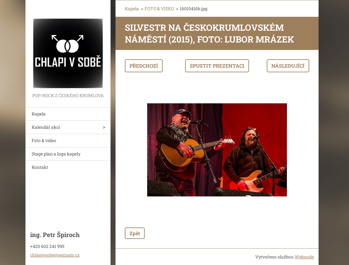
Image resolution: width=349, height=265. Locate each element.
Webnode (304, 257)
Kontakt (40, 167)
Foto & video (44, 140)
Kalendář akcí (46, 127)
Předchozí (143, 65)
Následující (288, 65)
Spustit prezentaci (217, 65)
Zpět (134, 233)
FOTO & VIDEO (159, 8)
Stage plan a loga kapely (56, 154)
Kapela (39, 114)
